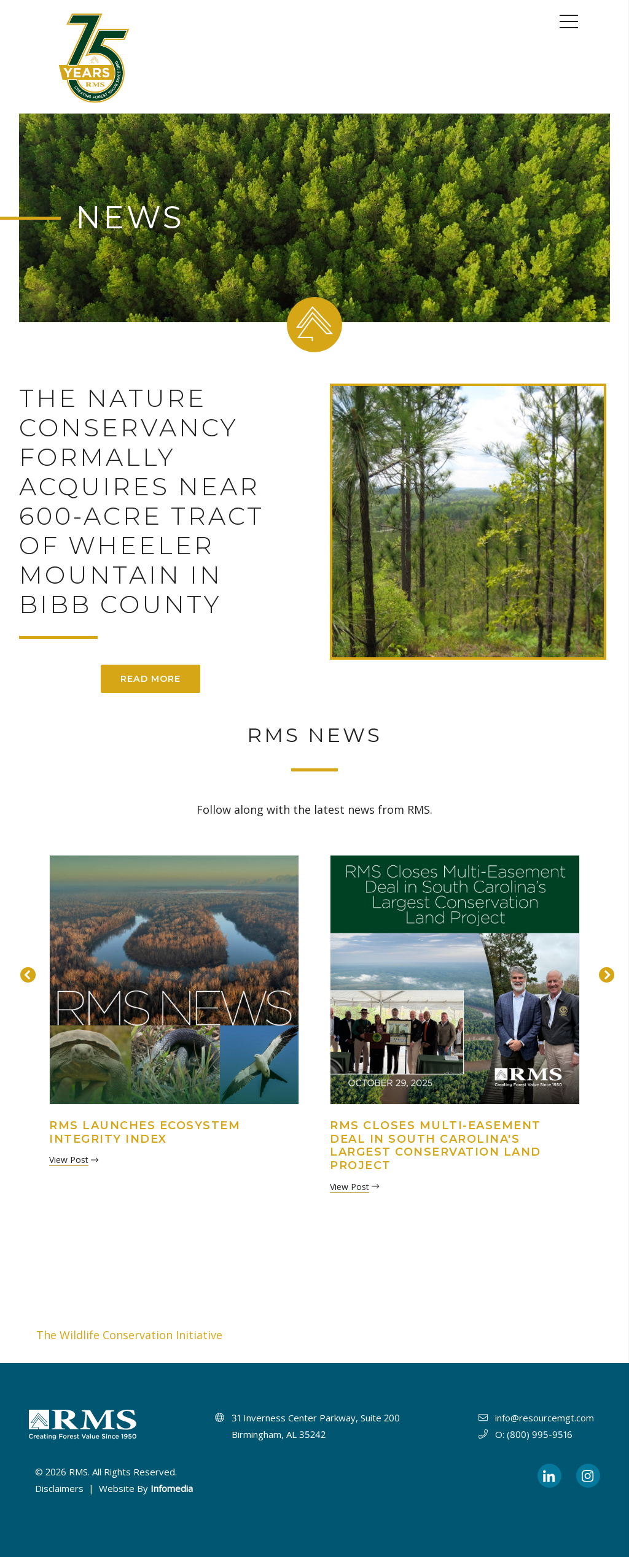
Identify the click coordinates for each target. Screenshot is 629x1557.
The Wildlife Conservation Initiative (129, 1334)
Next (604, 973)
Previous (25, 973)
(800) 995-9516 (539, 1434)
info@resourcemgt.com (544, 1418)
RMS (78, 1472)
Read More (150, 678)
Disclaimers (59, 1488)
